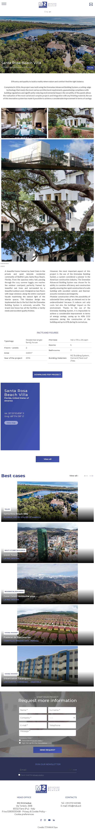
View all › (74, 476)
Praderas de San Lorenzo (17, 637)
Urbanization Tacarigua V (17, 678)
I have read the (32, 775)
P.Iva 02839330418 (11, 811)
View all (47, 459)
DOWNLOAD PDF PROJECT (47, 374)
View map (11, 423)
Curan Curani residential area (19, 596)
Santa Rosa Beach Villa (16, 514)
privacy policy (37, 740)
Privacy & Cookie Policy (33, 811)
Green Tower (11, 555)
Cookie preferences (24, 814)
